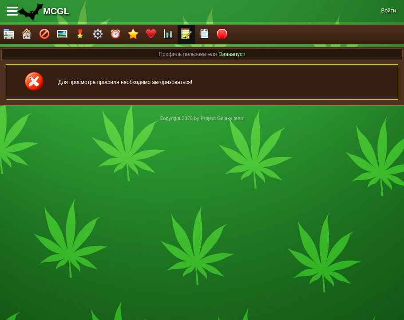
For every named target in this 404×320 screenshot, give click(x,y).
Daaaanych (232, 54)
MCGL (56, 11)
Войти (388, 11)
